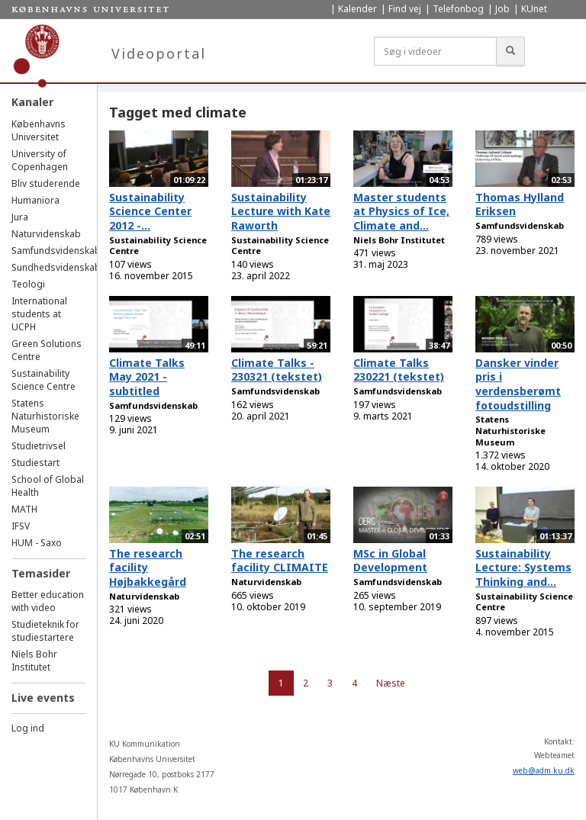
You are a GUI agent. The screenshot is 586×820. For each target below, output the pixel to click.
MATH (24, 509)
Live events (43, 697)
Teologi (28, 284)
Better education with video (47, 601)
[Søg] (510, 51)
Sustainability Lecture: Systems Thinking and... (523, 567)
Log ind (27, 728)
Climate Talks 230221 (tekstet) (398, 369)
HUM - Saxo (36, 542)
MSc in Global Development (390, 560)
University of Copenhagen (39, 160)
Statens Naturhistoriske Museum (45, 416)
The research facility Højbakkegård (147, 567)
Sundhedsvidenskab (56, 267)
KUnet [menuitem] (534, 8)
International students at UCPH (39, 313)
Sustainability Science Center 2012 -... (150, 211)
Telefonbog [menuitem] (458, 8)
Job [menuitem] (502, 8)
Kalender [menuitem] (357, 8)
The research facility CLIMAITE (279, 560)
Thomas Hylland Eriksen (519, 204)
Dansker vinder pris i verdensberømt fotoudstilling (518, 384)
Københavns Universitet (38, 130)
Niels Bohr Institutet (34, 661)
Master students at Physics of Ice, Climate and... (401, 211)
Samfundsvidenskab (56, 250)
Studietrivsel (38, 445)
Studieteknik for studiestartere (45, 631)
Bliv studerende (45, 183)
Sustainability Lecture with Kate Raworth (280, 211)
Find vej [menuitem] (404, 8)
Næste (390, 683)
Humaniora (35, 200)
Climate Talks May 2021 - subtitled (147, 376)
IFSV (20, 525)
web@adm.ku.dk (544, 770)
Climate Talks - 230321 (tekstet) (276, 369)
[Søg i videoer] (435, 51)
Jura (19, 217)
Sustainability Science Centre (43, 380)
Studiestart (35, 462)
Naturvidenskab (46, 233)
